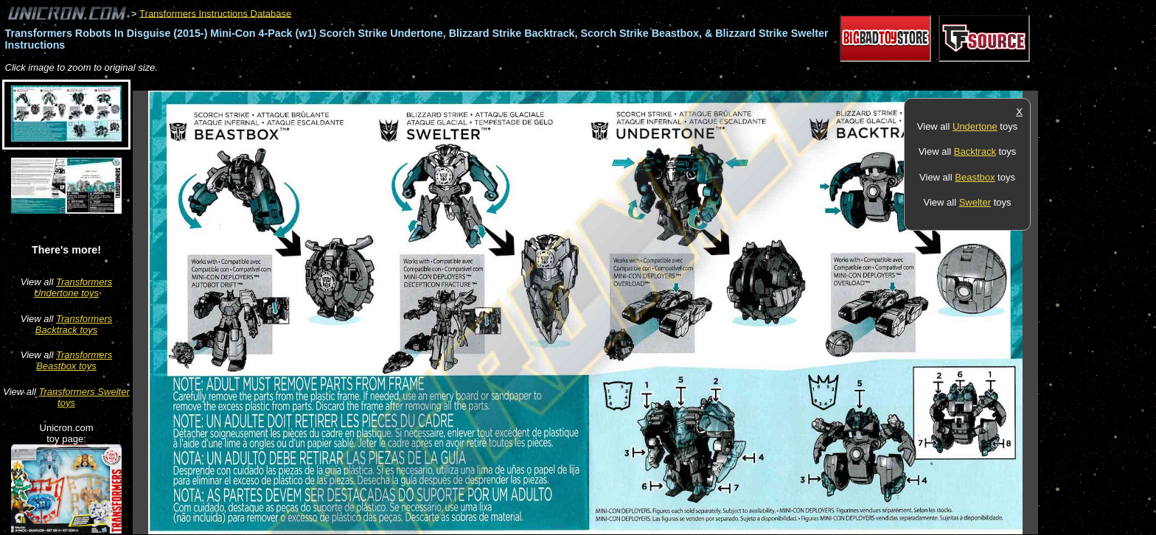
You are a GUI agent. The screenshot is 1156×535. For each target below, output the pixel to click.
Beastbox (975, 177)
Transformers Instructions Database (215, 12)
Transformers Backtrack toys (74, 324)
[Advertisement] (401, 82)
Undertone (975, 126)
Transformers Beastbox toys (74, 360)
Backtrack (975, 151)
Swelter (975, 202)
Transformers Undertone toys (73, 287)
